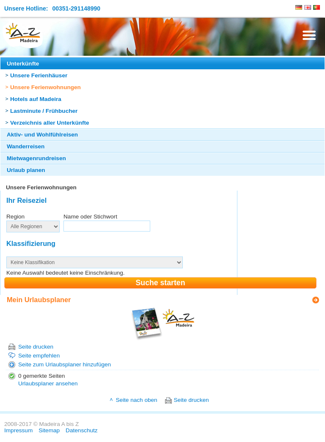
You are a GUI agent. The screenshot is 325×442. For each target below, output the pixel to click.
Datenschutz (82, 430)
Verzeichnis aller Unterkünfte (49, 123)
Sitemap (49, 430)
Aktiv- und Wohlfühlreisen (42, 134)
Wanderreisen (25, 146)
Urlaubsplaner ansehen (48, 383)
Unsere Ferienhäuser (38, 75)
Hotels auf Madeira (35, 99)
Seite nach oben (136, 400)
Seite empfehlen (39, 355)
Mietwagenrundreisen (36, 158)
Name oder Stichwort (90, 216)
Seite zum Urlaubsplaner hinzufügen (64, 364)
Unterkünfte (23, 63)
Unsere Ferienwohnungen (45, 87)
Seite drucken (35, 347)
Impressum (18, 430)
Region (15, 216)
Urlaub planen (26, 170)
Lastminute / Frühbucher (43, 111)
